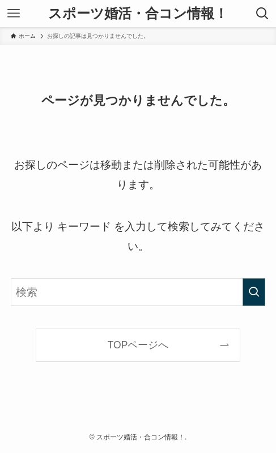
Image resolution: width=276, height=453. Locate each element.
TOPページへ (138, 345)
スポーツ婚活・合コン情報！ (138, 13)
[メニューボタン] (13, 13)
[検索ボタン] (262, 13)
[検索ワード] (138, 292)
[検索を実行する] (254, 292)
